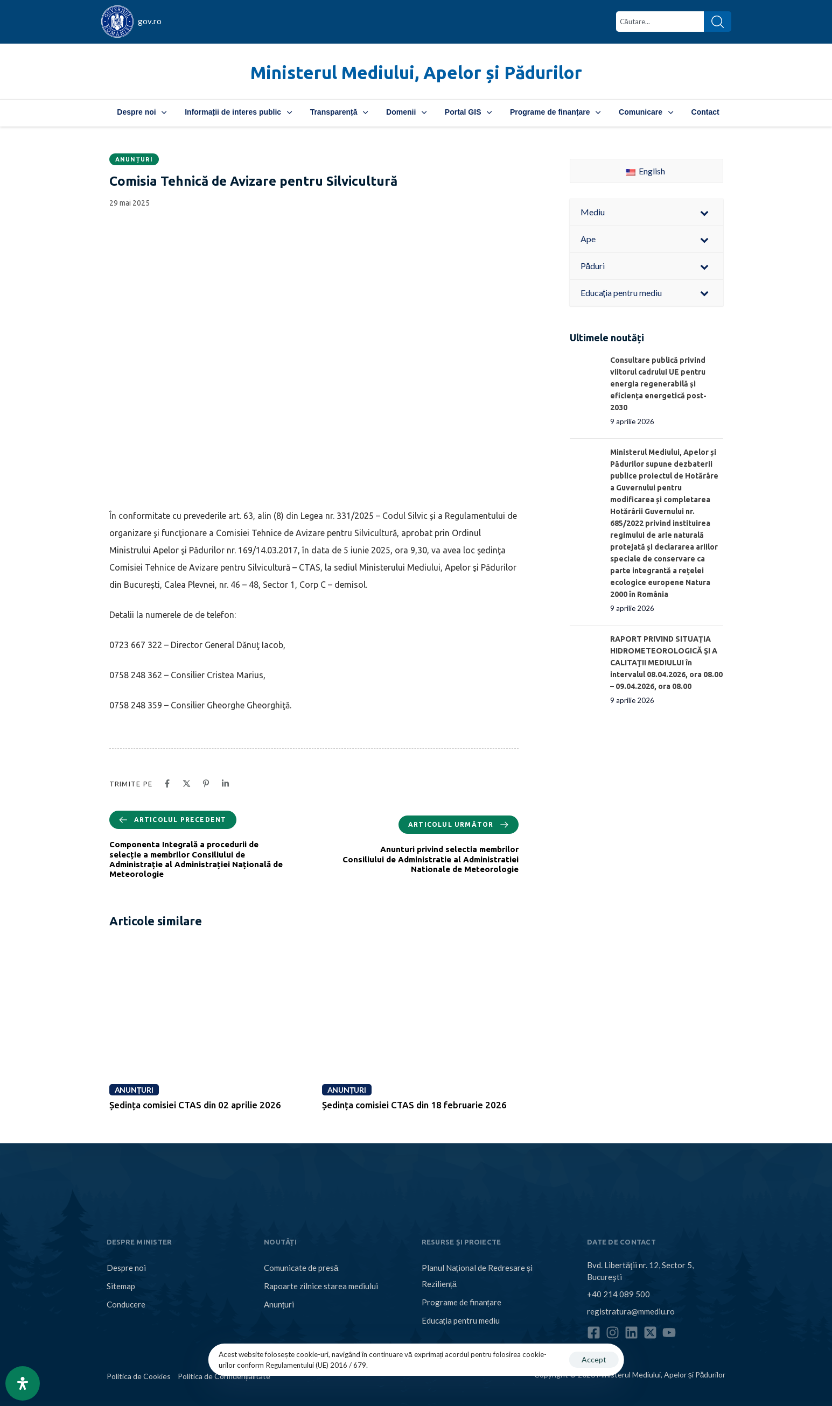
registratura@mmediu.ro (631, 1311)
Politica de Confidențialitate (224, 1376)
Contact (705, 112)
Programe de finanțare (555, 112)
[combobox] (660, 21)
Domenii (406, 112)
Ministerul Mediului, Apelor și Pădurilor (416, 72)
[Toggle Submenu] (704, 212)
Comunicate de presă (301, 1268)
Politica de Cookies (139, 1376)
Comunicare (646, 112)
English (645, 171)
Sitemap (121, 1286)
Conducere (126, 1304)
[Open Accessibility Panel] (22, 1383)
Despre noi (141, 112)
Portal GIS (468, 112)
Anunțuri (134, 159)
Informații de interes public (238, 112)
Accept (594, 1359)
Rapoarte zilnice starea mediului (321, 1286)
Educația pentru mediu (461, 1320)
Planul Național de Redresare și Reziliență (477, 1276)
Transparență (339, 112)
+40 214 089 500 (618, 1294)
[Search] (717, 21)
